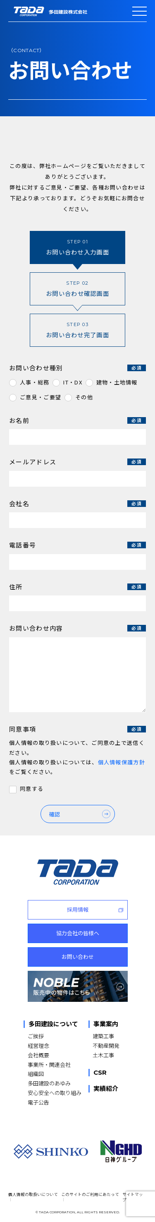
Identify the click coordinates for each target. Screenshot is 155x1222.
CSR (100, 1072)
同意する (31, 788)
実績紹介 (105, 1088)
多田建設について (53, 1024)
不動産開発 (106, 1045)
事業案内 (105, 1024)
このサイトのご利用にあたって (90, 1194)
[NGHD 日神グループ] (121, 1151)
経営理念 (38, 1045)
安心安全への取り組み (54, 1093)
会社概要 (38, 1055)
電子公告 (38, 1102)
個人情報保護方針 (121, 762)
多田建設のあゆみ (49, 1083)
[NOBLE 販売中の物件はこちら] (78, 986)
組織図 (36, 1074)
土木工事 (103, 1055)
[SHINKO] (51, 1151)
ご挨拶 (36, 1036)
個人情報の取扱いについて (33, 1194)
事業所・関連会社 (49, 1064)
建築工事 (103, 1036)
